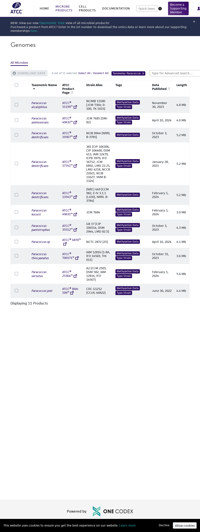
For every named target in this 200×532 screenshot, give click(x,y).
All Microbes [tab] (19, 63)
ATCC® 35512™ (69, 227)
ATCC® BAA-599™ (70, 291)
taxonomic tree (52, 23)
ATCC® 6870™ (71, 242)
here (33, 31)
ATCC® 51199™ (69, 105)
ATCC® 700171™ (70, 256)
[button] (178, 8)
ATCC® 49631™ (69, 212)
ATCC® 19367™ (69, 135)
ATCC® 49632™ (69, 120)
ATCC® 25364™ (69, 274)
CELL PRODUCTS (87, 8)
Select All (84, 73)
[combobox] (146, 8)
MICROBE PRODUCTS (64, 8)
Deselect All (100, 73)
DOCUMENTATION (116, 8)
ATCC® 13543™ (69, 195)
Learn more (127, 525)
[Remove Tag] (143, 73)
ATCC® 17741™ (69, 164)
